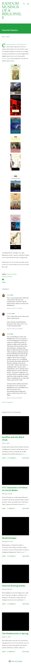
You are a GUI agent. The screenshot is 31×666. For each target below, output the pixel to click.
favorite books (11, 274)
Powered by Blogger (15, 661)
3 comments (11, 508)
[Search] (24, 3)
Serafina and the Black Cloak (13, 438)
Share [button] (4, 282)
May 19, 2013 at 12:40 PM (14, 328)
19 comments (11, 556)
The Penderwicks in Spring (15, 633)
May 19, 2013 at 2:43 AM (14, 308)
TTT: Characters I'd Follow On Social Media (14, 489)
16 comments (11, 604)
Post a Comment (7, 402)
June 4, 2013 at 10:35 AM (14, 398)
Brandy (9, 313)
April (8, 295)
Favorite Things (6, 58)
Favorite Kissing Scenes (13, 585)
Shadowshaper (9, 538)
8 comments (11, 651)
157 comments (11, 458)
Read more (25, 458)
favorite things (7, 276)
